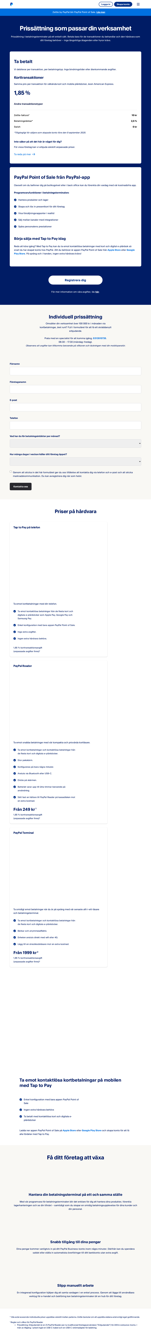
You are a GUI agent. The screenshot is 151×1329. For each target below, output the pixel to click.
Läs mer (100, 12)
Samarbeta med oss (60, 1261)
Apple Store (114, 249)
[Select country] (32, 1318)
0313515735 (99, 338)
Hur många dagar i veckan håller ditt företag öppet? (38, 454)
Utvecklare (55, 1267)
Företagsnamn (18, 381)
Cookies (106, 1300)
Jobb (12, 1267)
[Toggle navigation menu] (138, 4)
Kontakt (14, 1272)
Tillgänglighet (87, 1300)
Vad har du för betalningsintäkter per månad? (35, 436)
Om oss (14, 1261)
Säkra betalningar (64, 1300)
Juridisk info (16, 1300)
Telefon (14, 418)
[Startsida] (11, 4)
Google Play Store (91, 955)
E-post (13, 400)
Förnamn (15, 363)
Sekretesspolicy (38, 1300)
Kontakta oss (20, 486)
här (97, 291)
